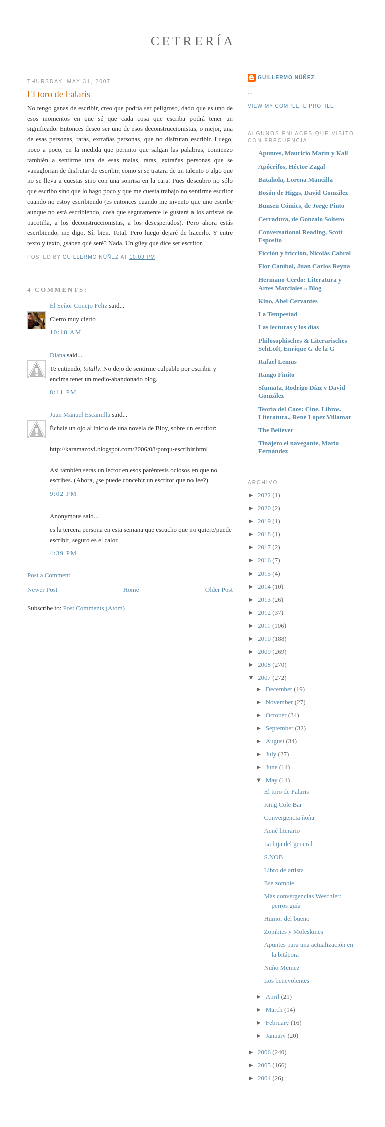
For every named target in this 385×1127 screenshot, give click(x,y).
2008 (265, 664)
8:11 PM (63, 392)
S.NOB (273, 857)
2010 (265, 638)
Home (131, 589)
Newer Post (42, 589)
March (275, 1009)
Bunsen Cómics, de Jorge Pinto (301, 205)
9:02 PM (63, 493)
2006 (265, 1052)
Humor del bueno (286, 918)
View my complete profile (291, 106)
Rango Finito (276, 374)
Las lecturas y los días (288, 327)
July (272, 754)
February (278, 1022)
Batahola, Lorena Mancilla (295, 179)
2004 (265, 1078)
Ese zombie (279, 883)
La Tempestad (277, 314)
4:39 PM (63, 553)
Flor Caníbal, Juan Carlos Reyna (304, 266)
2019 (265, 521)
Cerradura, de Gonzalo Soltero (301, 219)
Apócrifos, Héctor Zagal (291, 166)
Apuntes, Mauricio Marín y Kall (303, 153)
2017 (265, 547)
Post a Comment (48, 575)
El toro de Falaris (286, 791)
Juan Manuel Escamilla (80, 414)
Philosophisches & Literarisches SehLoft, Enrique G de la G (302, 344)
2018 (265, 534)
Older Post (219, 589)
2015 (265, 573)
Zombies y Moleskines (293, 931)
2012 (265, 612)
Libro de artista (283, 870)
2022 (265, 495)
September (280, 728)
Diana (57, 355)
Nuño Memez (281, 967)
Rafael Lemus (277, 361)
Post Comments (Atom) (94, 608)
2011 (265, 625)
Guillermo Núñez (286, 77)
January (277, 1035)
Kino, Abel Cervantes (288, 301)
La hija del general (288, 844)
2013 (265, 599)
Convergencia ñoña (289, 817)
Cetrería (193, 41)
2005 (265, 1065)
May (272, 780)
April (273, 996)
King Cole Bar (283, 804)
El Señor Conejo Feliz (78, 305)
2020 (265, 508)
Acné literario (282, 830)
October (277, 715)
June (272, 767)
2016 (265, 560)
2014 (265, 586)
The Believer (275, 430)
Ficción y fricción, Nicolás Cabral (304, 253)
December (280, 689)
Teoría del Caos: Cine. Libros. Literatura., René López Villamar (304, 413)
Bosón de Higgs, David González (303, 192)
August (276, 741)
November (280, 702)
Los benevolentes (286, 980)
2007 (265, 677)
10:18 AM (66, 332)
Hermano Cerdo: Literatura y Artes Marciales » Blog (299, 284)
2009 (265, 651)
